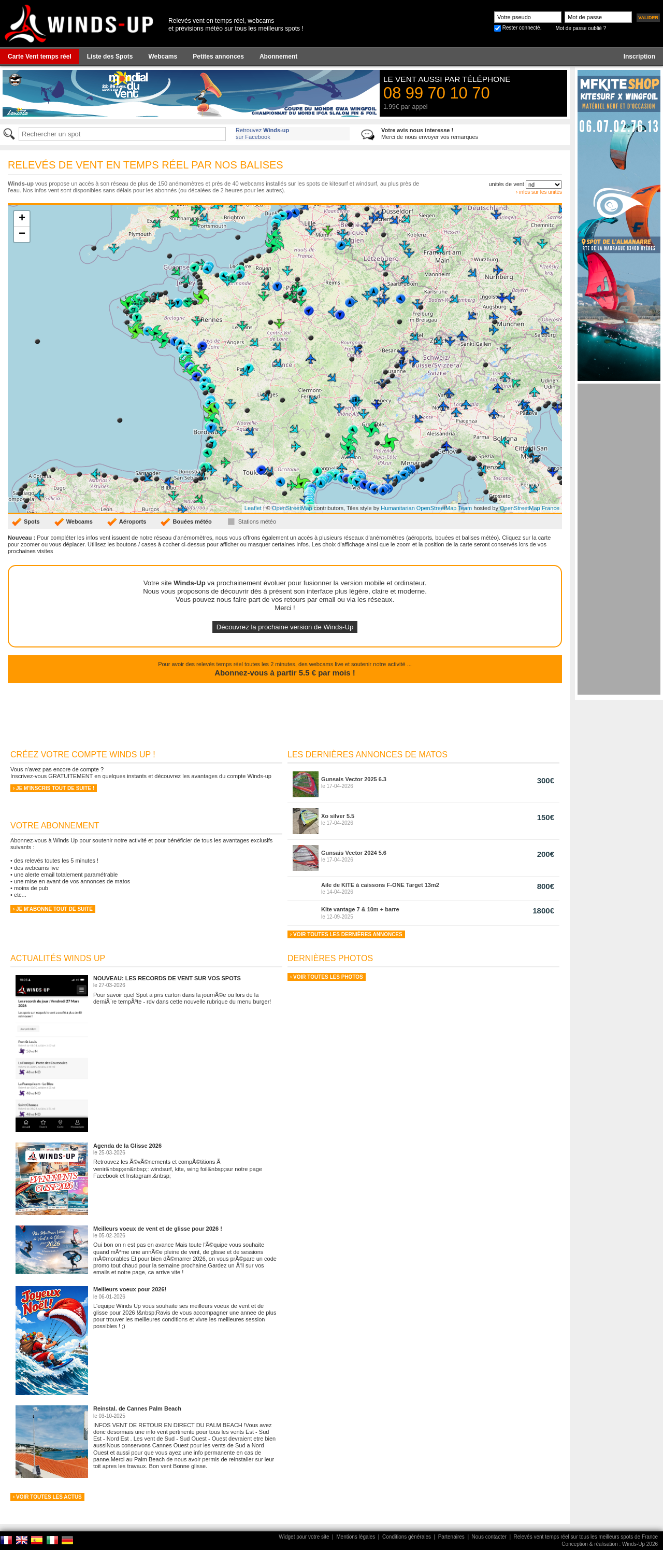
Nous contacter (489, 1537)
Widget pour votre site (304, 1537)
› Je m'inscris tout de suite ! (53, 788)
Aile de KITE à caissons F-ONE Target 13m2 (380, 885)
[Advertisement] (619, 539)
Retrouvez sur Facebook (262, 133)
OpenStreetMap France (529, 508)
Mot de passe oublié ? (580, 28)
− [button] (22, 234)
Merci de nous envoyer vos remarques (429, 133)
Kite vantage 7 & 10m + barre (360, 909)
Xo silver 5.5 (337, 816)
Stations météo (257, 521)
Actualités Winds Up (57, 958)
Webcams (79, 521)
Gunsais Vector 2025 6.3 (353, 779)
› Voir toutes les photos (326, 977)
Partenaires (451, 1537)
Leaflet (253, 508)
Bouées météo (191, 521)
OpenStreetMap (292, 508)
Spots (32, 521)
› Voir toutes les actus (47, 1497)
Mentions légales (355, 1537)
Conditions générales (406, 1537)
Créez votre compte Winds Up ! (82, 754)
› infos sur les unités (539, 192)
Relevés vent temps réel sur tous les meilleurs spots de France (586, 1537)
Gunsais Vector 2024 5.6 (353, 853)
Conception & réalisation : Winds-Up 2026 (609, 1544)
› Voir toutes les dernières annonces (346, 934)
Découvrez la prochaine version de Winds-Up (285, 627)
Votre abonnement (54, 825)
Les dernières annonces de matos (367, 754)
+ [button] (22, 219)
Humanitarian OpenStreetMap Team (426, 508)
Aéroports (133, 521)
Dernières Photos (330, 958)
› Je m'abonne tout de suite (53, 909)
